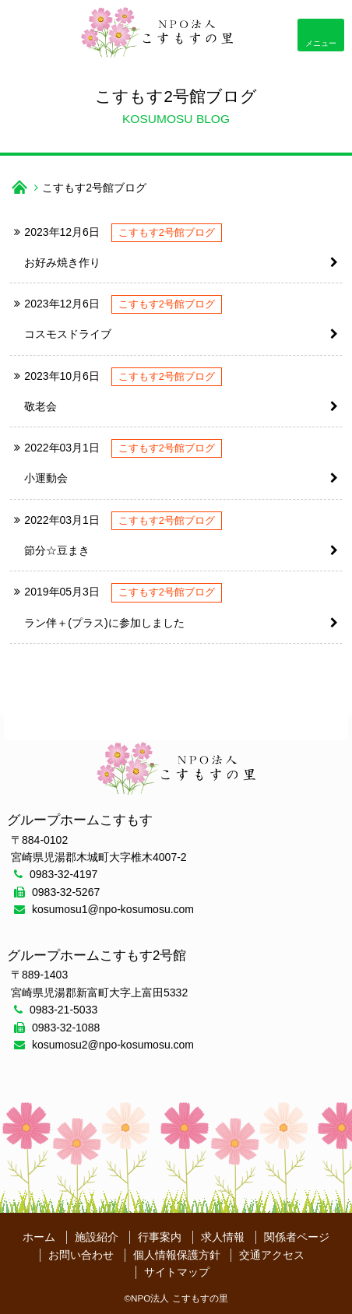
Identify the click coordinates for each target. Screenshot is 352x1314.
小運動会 (46, 478)
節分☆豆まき (57, 550)
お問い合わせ (81, 1255)
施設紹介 (96, 1237)
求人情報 (223, 1237)
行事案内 (159, 1237)
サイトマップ (176, 1272)
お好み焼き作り (62, 262)
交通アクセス (271, 1255)
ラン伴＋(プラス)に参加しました (104, 623)
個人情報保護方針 (176, 1255)
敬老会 (40, 406)
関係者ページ (296, 1237)
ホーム (39, 1237)
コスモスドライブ (67, 334)
